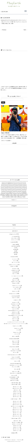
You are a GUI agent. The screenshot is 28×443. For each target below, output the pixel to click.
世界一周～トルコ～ (16, 391)
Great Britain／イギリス (15, 304)
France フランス (14, 297)
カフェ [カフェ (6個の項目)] (21, 186)
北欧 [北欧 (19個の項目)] (18, 194)
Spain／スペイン (14, 318)
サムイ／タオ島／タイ (16, 287)
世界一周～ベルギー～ (16, 414)
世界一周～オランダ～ (16, 402)
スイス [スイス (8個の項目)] (2, 188)
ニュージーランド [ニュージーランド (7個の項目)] (18, 188)
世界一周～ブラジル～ (16, 428)
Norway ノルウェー (16, 332)
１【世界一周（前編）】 (14, 384)
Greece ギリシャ (14, 305)
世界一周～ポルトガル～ (16, 416)
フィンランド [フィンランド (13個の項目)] (18, 190)
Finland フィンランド (16, 325)
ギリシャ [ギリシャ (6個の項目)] (25, 186)
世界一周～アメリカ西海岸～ (16, 422)
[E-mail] (7, 11)
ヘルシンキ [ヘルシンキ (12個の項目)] (23, 190)
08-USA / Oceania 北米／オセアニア (13, 354)
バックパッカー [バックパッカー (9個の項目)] (9, 190)
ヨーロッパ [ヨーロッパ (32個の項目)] (15, 192)
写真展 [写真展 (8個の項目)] (15, 194)
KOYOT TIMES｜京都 (15, 246)
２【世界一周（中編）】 (15, 398)
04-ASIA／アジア (13, 266)
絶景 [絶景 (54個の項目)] (15, 196)
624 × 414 (18, 20)
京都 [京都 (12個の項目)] (11, 194)
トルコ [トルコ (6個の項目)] (9, 188)
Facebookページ (14, 199)
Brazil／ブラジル (15, 349)
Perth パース (16, 361)
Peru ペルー (15, 352)
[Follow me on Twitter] (4, 11)
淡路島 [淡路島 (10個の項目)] (12, 196)
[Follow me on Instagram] (1, 11)
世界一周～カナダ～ (16, 425)
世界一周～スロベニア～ (16, 409)
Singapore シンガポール (14, 281)
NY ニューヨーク (14, 366)
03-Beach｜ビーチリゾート (13, 264)
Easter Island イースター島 (15, 350)
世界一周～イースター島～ (16, 424)
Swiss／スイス (15, 320)
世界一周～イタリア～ (16, 401)
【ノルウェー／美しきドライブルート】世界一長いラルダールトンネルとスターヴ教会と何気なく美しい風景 (14, 22)
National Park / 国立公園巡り (14, 363)
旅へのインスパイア (15, 239)
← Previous (3, 29)
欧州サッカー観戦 (15, 336)
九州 (15, 247)
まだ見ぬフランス (16, 300)
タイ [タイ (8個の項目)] (5, 188)
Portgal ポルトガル (14, 313)
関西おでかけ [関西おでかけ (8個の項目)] (19, 196)
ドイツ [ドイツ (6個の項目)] (13, 188)
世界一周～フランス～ (16, 412)
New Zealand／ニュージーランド (15, 365)
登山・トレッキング (15, 262)
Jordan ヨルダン (14, 342)
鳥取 (15, 254)
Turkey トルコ (14, 344)
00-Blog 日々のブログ (13, 234)
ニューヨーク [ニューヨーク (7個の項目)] (24, 188)
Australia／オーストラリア (15, 358)
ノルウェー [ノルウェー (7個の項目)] (3, 190)
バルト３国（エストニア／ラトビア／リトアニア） (15, 321)
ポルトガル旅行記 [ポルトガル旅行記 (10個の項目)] (9, 192)
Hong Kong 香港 (14, 271)
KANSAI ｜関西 (15, 244)
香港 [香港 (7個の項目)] (24, 196)
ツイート (14, 228)
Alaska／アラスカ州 (15, 357)
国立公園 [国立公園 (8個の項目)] (22, 194)
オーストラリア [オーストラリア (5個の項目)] (12, 186)
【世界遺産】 (13, 432)
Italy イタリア (14, 308)
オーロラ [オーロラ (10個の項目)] (17, 186)
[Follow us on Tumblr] (5, 11)
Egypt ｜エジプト (15, 341)
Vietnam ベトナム (15, 291)
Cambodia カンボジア (15, 270)
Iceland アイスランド (15, 307)
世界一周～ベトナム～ (16, 394)
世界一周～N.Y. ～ (16, 420)
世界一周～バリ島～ (16, 393)
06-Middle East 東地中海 (13, 338)
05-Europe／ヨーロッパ (12, 293)
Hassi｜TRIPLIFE (5, 133)
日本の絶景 (15, 249)
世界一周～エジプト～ (16, 386)
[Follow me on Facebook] (3, 11)
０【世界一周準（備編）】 (15, 382)
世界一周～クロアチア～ (16, 404)
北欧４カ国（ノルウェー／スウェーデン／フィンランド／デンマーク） (14, 323)
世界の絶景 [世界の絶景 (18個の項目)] (24, 192)
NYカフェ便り (16, 369)
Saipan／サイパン (15, 371)
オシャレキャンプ (15, 259)
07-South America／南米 (13, 346)
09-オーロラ (13, 375)
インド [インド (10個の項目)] (2, 186)
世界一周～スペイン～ (16, 407)
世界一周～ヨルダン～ (16, 396)
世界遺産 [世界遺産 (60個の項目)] (7, 194)
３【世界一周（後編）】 (14, 418)
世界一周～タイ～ (16, 390)
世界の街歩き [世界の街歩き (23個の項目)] (2, 194)
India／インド (14, 273)
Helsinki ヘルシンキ (17, 328)
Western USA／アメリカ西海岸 (15, 373)
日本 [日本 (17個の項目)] (3, 196)
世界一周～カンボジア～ (16, 388)
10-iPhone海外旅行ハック (13, 377)
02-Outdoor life (13, 256)
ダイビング (15, 260)
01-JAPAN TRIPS (13, 242)
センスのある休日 (14, 236)
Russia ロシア (15, 317)
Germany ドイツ (14, 302)
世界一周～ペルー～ (16, 430)
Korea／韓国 (15, 278)
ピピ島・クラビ (16, 288)
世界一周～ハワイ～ (16, 427)
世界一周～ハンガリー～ (16, 411)
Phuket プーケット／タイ (16, 285)
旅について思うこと (15, 238)
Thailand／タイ (14, 283)
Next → (25, 29)
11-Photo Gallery (13, 378)
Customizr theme (17, 441)
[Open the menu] (25, 11)
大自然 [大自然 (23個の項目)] (26, 194)
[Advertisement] (14, 159)
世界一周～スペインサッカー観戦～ (16, 406)
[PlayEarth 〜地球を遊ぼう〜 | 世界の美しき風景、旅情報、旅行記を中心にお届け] (14, 4)
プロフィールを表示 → (6, 140)
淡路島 (15, 252)
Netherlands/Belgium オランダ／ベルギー (14, 310)
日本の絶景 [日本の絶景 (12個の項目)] (7, 196)
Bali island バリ (14, 268)
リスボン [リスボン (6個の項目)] (19, 192)
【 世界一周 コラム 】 (13, 380)
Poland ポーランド (15, 312)
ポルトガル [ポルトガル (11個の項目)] (3, 192)
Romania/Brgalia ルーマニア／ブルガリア (14, 315)
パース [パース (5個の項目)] (14, 190)
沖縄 (15, 251)
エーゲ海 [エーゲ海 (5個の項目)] (6, 186)
